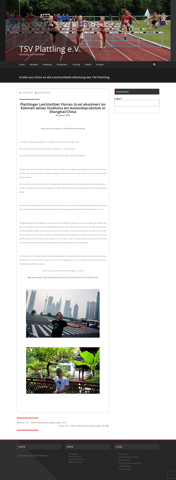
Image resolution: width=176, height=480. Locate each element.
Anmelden (73, 454)
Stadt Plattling (124, 466)
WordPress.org (75, 462)
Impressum (123, 454)
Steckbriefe (62, 64)
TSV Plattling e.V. (50, 48)
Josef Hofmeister (43, 92)
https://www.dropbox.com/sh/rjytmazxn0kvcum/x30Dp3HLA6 (70, 277)
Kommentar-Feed (77, 459)
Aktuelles (34, 64)
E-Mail (118, 99)
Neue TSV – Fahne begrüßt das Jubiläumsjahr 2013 (41, 422)
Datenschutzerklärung (128, 457)
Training (76, 64)
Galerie (88, 64)
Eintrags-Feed (75, 456)
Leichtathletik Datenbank (130, 463)
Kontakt (100, 64)
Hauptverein (124, 460)
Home (22, 64)
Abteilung (47, 64)
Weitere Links (124, 469)
